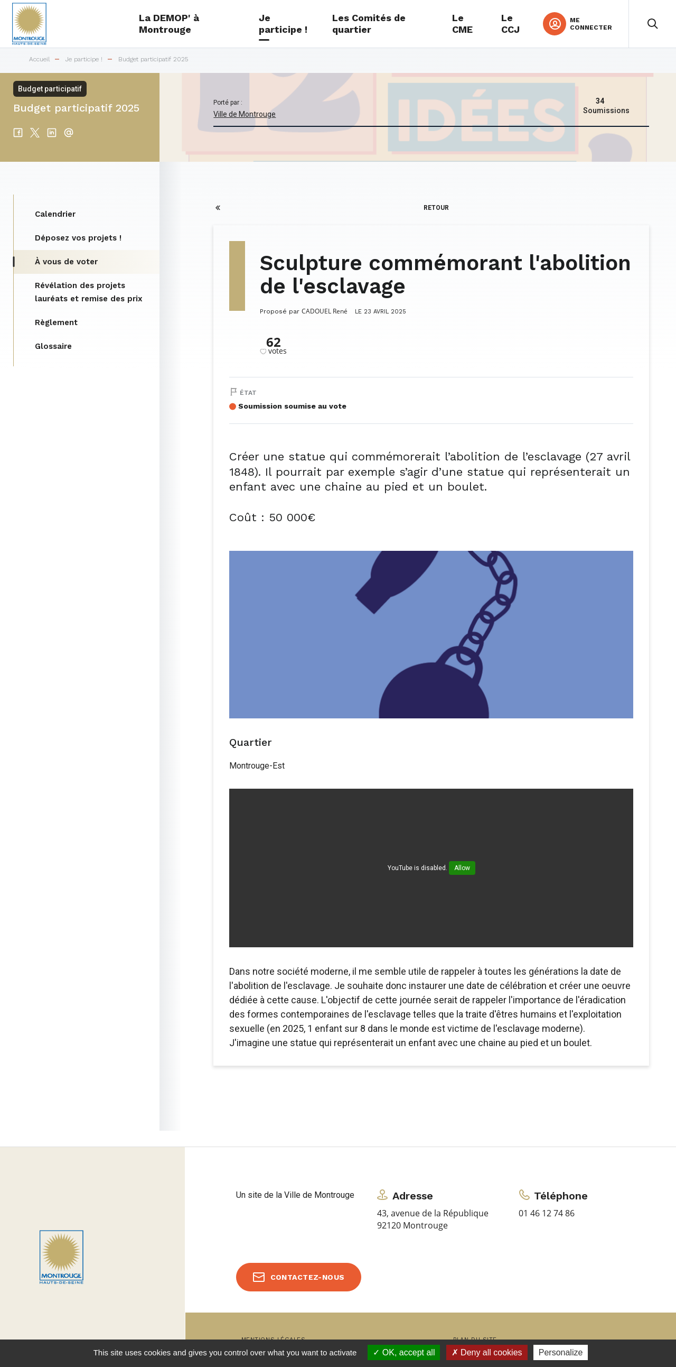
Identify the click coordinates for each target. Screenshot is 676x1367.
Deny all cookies (487, 1352)
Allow (462, 868)
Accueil (39, 59)
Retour (436, 207)
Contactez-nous (307, 1277)
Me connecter (591, 23)
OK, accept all (404, 1352)
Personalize (561, 1352)
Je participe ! (83, 59)
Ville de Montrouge (244, 114)
